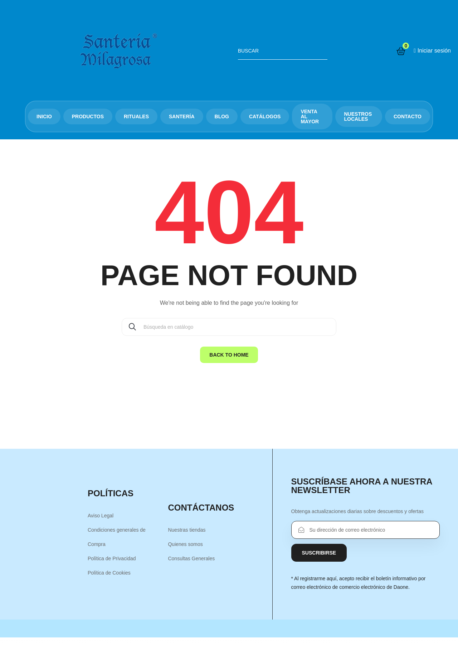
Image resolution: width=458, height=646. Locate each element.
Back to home (228, 355)
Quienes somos (185, 544)
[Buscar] (229, 327)
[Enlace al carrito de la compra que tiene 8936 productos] (400, 51)
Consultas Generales (191, 558)
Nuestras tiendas (186, 530)
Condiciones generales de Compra (117, 537)
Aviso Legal (100, 515)
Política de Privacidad (112, 558)
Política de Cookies (109, 573)
